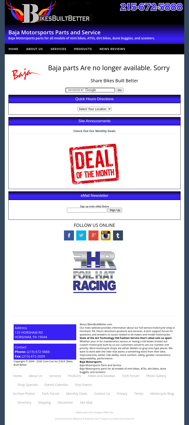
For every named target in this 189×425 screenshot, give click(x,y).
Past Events (83, 384)
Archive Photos (24, 393)
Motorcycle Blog (162, 393)
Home (13, 49)
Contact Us (102, 393)
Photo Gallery (156, 376)
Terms (138, 393)
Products (83, 49)
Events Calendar (56, 384)
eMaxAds (77, 418)
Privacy (122, 393)
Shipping (44, 402)
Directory (24, 402)
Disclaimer (65, 402)
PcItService (128, 418)
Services (58, 49)
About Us (34, 49)
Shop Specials (27, 384)
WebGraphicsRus (84, 412)
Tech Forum (131, 376)
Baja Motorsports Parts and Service (100, 365)
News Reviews (112, 49)
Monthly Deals (76, 393)
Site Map (86, 402)
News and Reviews (101, 376)
